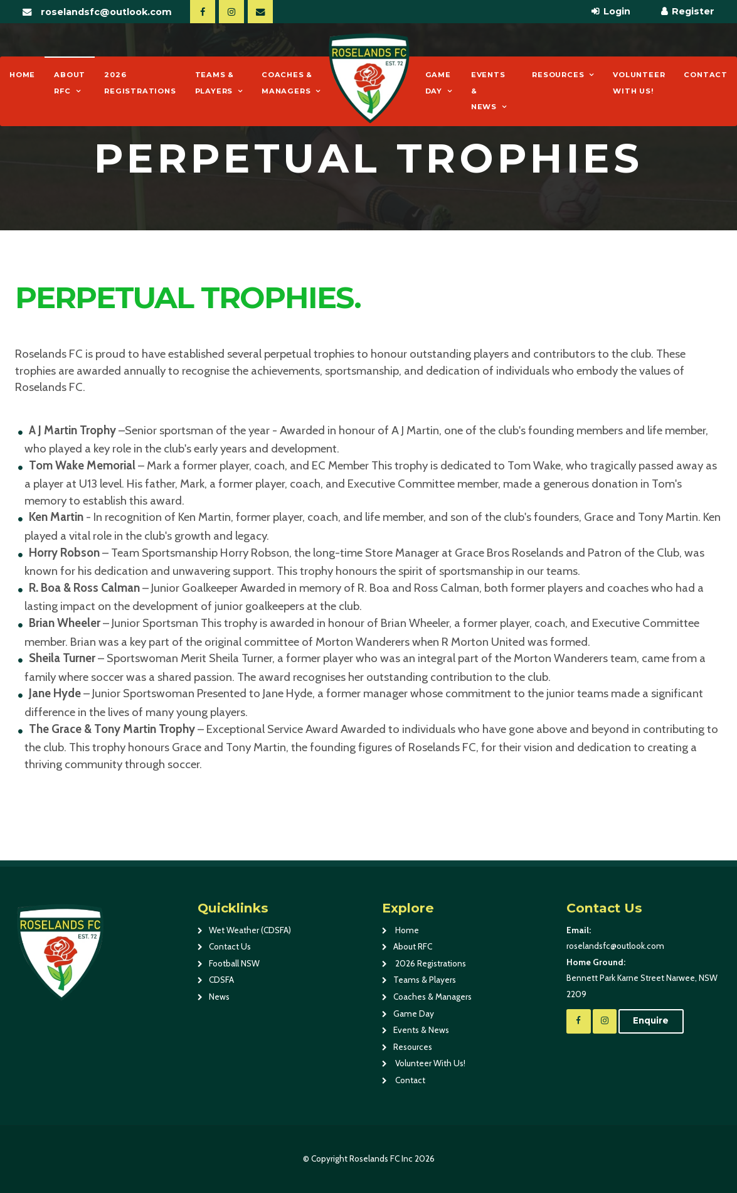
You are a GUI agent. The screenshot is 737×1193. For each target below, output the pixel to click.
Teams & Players (215, 82)
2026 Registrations (140, 82)
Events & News (488, 90)
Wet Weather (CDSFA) (250, 930)
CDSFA (221, 980)
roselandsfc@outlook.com (106, 12)
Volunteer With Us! (639, 82)
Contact (706, 74)
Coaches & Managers (287, 82)
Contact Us (230, 946)
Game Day (438, 82)
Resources (558, 74)
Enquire (651, 1020)
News (219, 997)
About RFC (69, 82)
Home (22, 74)
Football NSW (234, 963)
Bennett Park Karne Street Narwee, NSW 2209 (645, 977)
